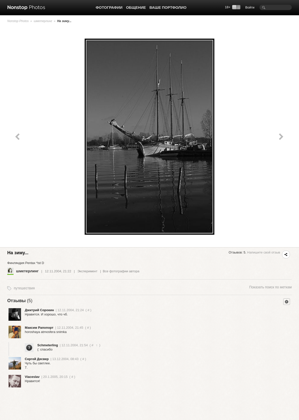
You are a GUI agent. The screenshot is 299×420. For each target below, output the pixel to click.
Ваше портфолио (168, 7)
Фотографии (109, 7)
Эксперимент (87, 271)
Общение (136, 7)
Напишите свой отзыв (263, 252)
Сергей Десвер (37, 359)
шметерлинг (43, 21)
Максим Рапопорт (39, 327)
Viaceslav (32, 377)
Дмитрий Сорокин (39, 310)
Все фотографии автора (121, 271)
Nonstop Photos (18, 21)
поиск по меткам (270, 287)
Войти (249, 7)
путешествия (24, 288)
